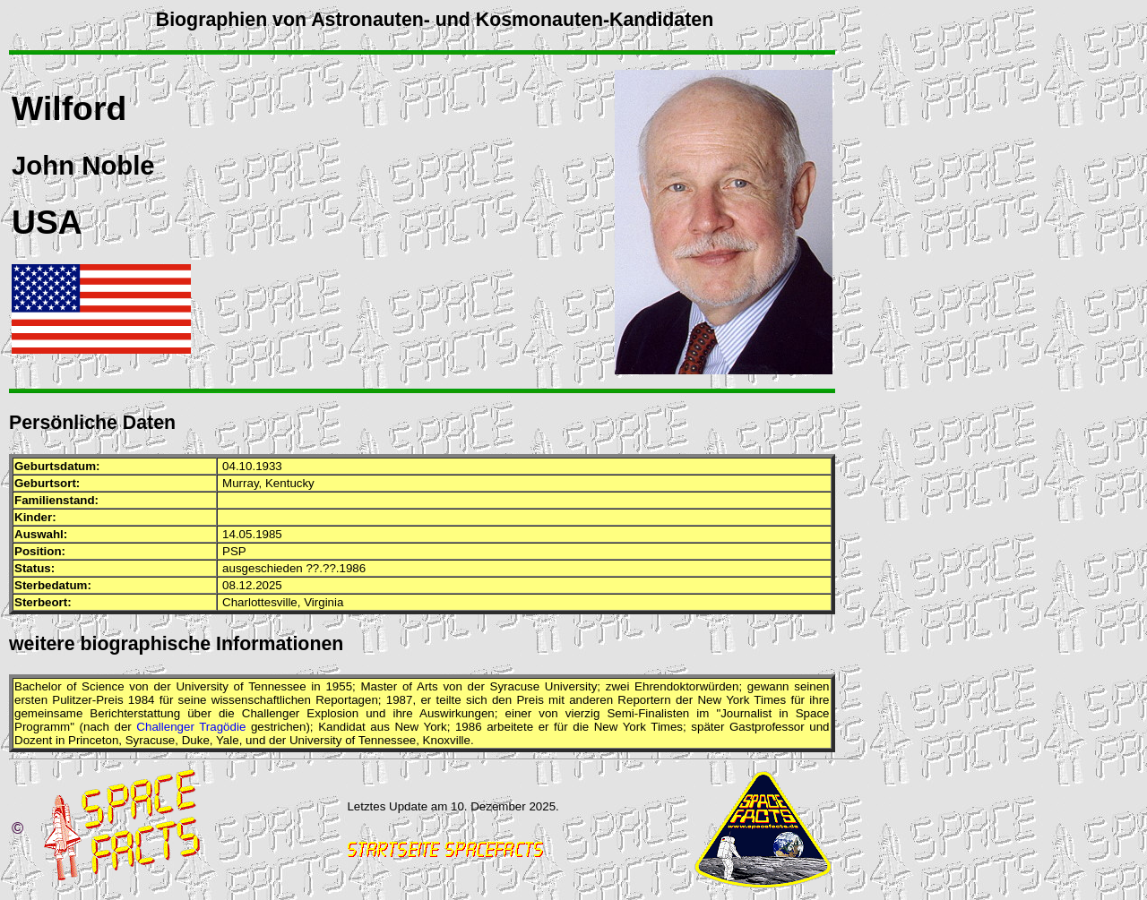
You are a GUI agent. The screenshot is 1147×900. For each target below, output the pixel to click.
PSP (234, 551)
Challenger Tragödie (191, 726)
